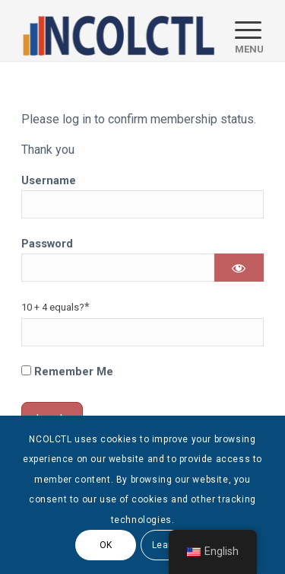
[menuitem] (242, 30)
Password (47, 243)
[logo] (118, 30)
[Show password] (239, 268)
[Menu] (242, 30)
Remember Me (67, 371)
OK (106, 545)
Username (48, 180)
